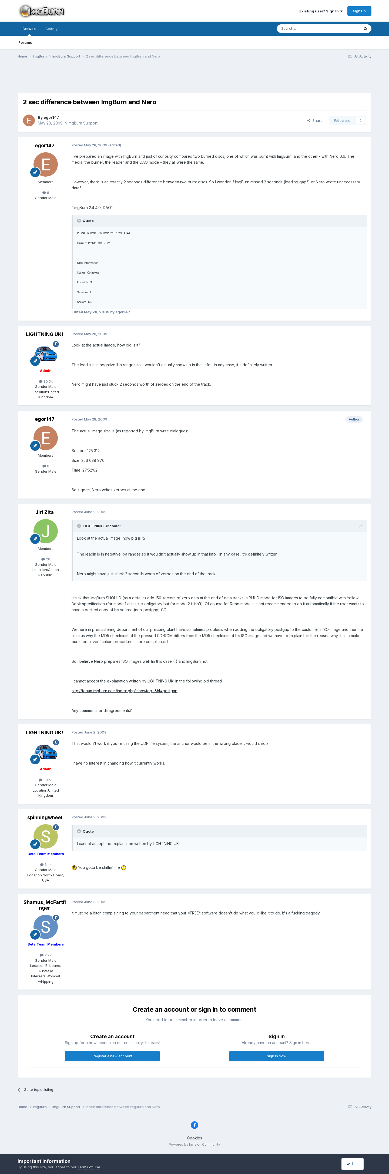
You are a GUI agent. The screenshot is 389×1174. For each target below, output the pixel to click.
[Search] (304, 28)
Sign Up (359, 11)
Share (315, 120)
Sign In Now (276, 1056)
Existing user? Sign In (321, 11)
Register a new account (112, 1056)
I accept (356, 1164)
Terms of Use (89, 1167)
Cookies (194, 1138)
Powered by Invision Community (194, 1144)
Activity (51, 28)
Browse (29, 31)
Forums (25, 42)
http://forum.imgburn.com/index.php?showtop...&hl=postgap (124, 690)
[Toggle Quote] (79, 220)
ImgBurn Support (83, 123)
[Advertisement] (194, 79)
